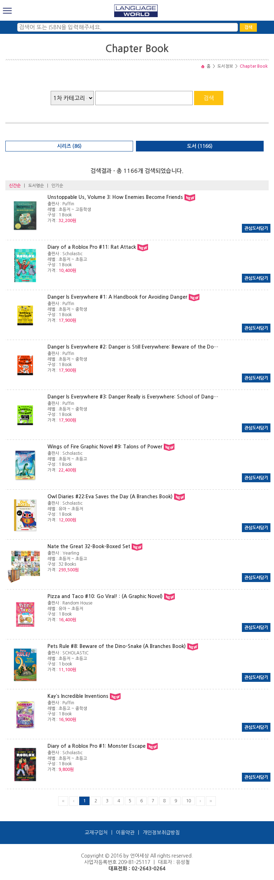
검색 (248, 27)
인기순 (57, 186)
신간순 (15, 186)
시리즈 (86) (69, 146)
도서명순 (36, 186)
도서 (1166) (200, 146)
